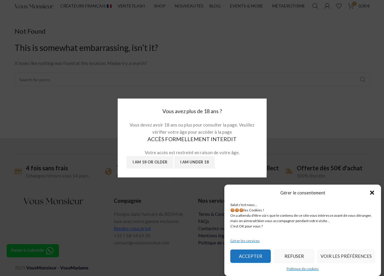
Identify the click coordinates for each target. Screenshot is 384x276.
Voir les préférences (346, 256)
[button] (372, 193)
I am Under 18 (194, 162)
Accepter (250, 256)
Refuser (294, 256)
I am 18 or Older (150, 162)
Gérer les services (245, 240)
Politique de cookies (303, 268)
